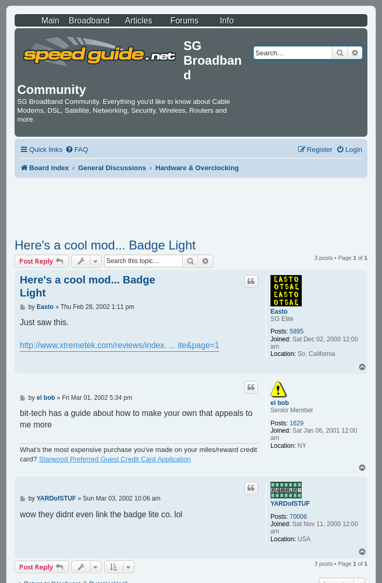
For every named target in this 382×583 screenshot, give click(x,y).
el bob (279, 403)
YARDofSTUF (290, 503)
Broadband (89, 20)
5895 (297, 331)
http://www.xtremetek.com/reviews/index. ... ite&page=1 (119, 345)
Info (227, 20)
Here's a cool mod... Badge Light (105, 245)
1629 (297, 423)
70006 (298, 516)
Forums (184, 20)
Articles (138, 20)
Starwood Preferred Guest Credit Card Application (115, 459)
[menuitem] (76, 149)
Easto (279, 311)
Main (50, 20)
